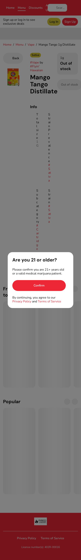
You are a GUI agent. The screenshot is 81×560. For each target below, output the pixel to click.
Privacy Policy (21, 301)
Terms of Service (49, 301)
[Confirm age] (39, 285)
